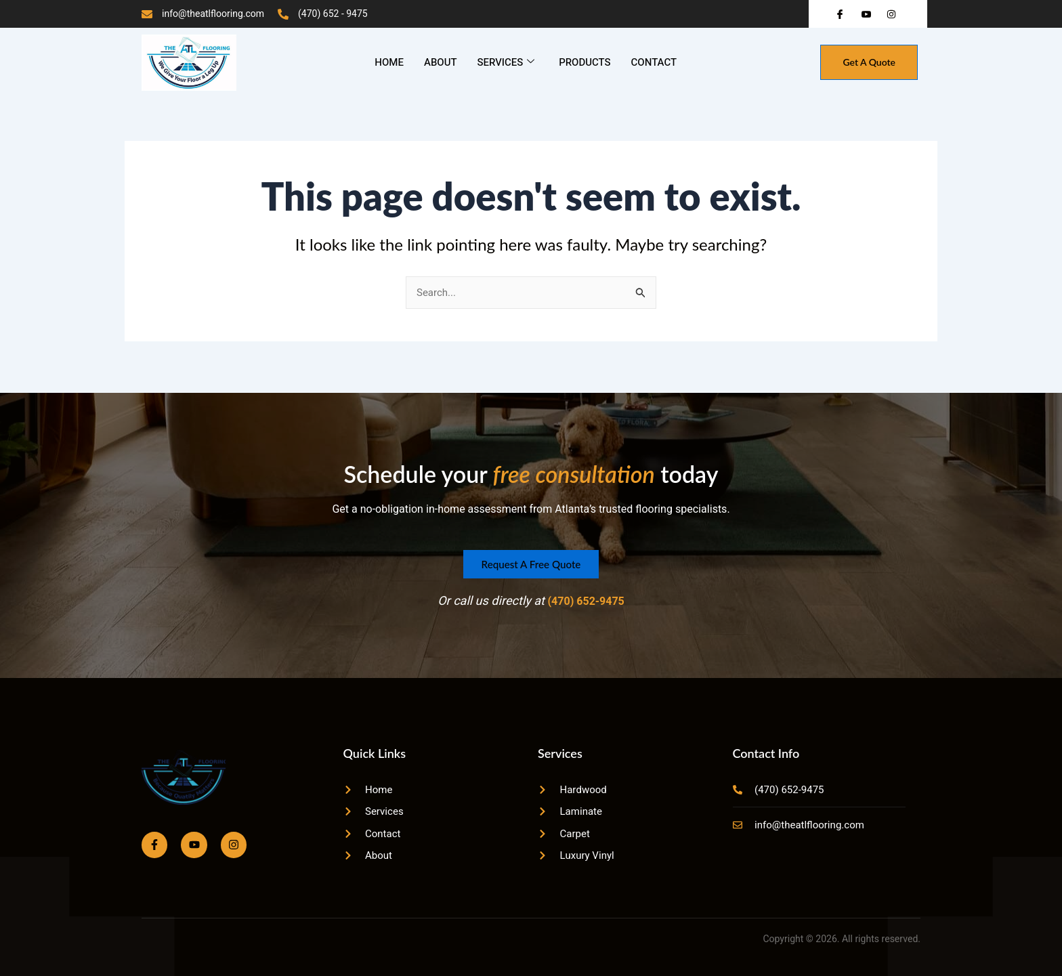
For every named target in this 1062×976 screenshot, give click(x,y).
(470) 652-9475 (586, 597)
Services (505, 62)
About (440, 62)
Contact (654, 62)
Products (584, 62)
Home (389, 62)
